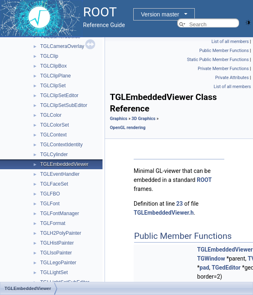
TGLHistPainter (57, 243)
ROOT (204, 180)
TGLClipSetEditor (59, 95)
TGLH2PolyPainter (60, 233)
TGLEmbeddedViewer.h (164, 212)
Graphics (119, 118)
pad (204, 267)
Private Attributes (232, 77)
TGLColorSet (54, 125)
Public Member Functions (224, 50)
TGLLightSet (54, 272)
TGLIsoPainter (56, 253)
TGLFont (49, 203)
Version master (160, 14)
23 (179, 203)
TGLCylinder (54, 154)
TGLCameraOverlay (62, 46)
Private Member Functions (223, 68)
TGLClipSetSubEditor (63, 105)
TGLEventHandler (60, 174)
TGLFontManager (59, 213)
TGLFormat (52, 223)
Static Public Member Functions (218, 59)
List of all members (230, 41)
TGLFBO (50, 194)
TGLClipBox (53, 66)
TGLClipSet (53, 85)
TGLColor (51, 115)
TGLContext (53, 135)
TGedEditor (226, 267)
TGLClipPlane (55, 76)
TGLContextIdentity (61, 145)
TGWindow (211, 258)
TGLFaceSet (54, 184)
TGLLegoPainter (58, 263)
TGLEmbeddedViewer (64, 164)
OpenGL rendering (128, 127)
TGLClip (49, 56)
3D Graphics (143, 118)
